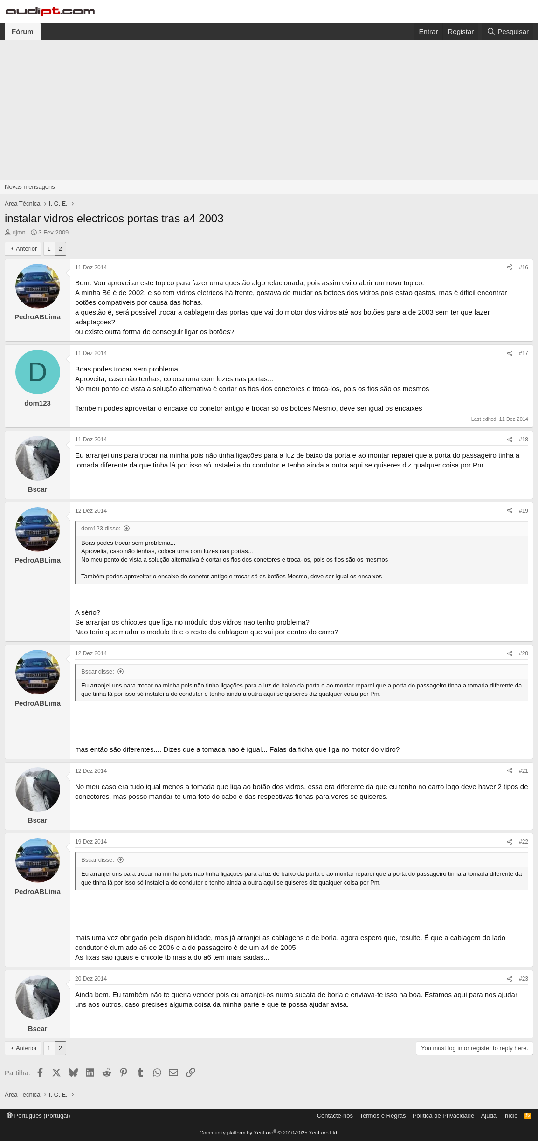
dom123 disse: (101, 528)
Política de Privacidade (443, 1115)
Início (510, 1115)
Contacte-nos (335, 1115)
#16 (523, 267)
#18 (523, 439)
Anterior (26, 248)
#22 (523, 842)
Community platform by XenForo (269, 1132)
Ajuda (489, 1115)
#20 (523, 653)
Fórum (23, 31)
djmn (19, 232)
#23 (523, 979)
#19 (523, 511)
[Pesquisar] (507, 31)
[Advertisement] (269, 110)
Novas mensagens (30, 186)
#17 (523, 353)
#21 (523, 771)
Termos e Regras (382, 1115)
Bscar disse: (97, 671)
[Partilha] (510, 267)
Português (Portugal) (38, 1115)
